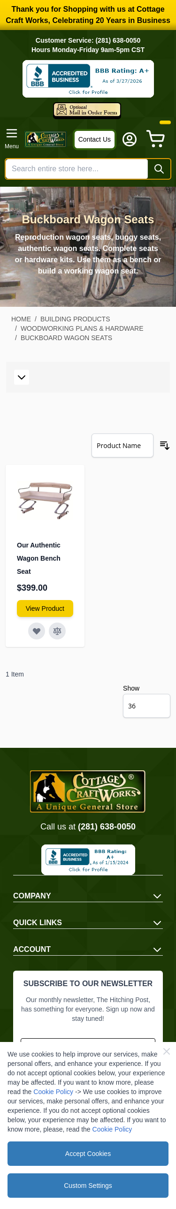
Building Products (75, 319)
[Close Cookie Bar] (166, 1051)
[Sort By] (122, 445)
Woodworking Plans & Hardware (82, 328)
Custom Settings (88, 1185)
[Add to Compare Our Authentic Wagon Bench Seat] (57, 631)
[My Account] (129, 139)
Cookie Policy (53, 1091)
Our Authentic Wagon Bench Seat (39, 558)
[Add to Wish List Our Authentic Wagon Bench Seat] (36, 631)
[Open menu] (12, 139)
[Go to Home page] (45, 139)
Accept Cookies (88, 1153)
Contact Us (94, 139)
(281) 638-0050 (107, 826)
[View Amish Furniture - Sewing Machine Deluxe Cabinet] (45, 608)
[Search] (159, 169)
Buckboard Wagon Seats (66, 338)
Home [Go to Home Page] (21, 319)
